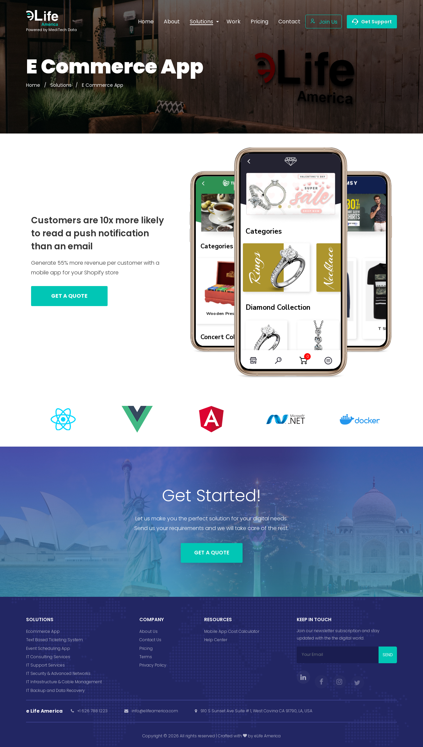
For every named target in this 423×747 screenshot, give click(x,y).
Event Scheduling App (48, 648)
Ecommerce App (43, 631)
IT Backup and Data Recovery (55, 690)
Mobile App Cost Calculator (231, 631)
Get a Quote (211, 552)
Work (234, 21)
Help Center (215, 640)
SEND (388, 655)
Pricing (259, 21)
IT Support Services (45, 665)
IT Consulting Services (48, 657)
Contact (289, 21)
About (172, 21)
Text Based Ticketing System (54, 640)
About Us (148, 631)
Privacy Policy (152, 665)
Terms (145, 657)
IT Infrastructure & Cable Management (64, 682)
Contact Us (150, 640)
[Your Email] (338, 655)
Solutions (61, 85)
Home (146, 21)
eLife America (267, 736)
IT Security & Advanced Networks (58, 673)
